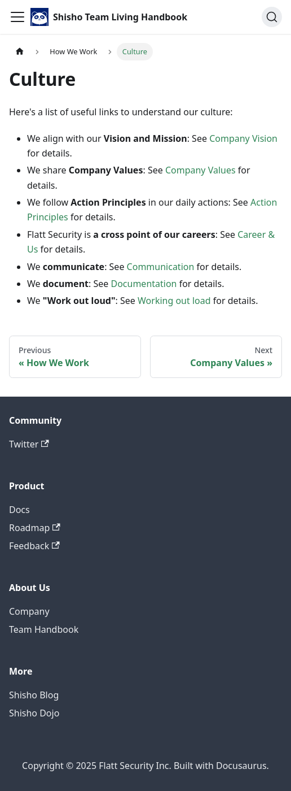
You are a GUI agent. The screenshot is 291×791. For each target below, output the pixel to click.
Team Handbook (43, 629)
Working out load (174, 300)
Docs (19, 509)
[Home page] (19, 51)
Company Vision (243, 138)
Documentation (144, 283)
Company (29, 611)
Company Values (200, 170)
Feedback (34, 546)
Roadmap (34, 527)
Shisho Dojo (34, 713)
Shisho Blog (34, 695)
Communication (161, 266)
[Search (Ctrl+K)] (272, 17)
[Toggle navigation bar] (17, 16)
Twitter (29, 444)
